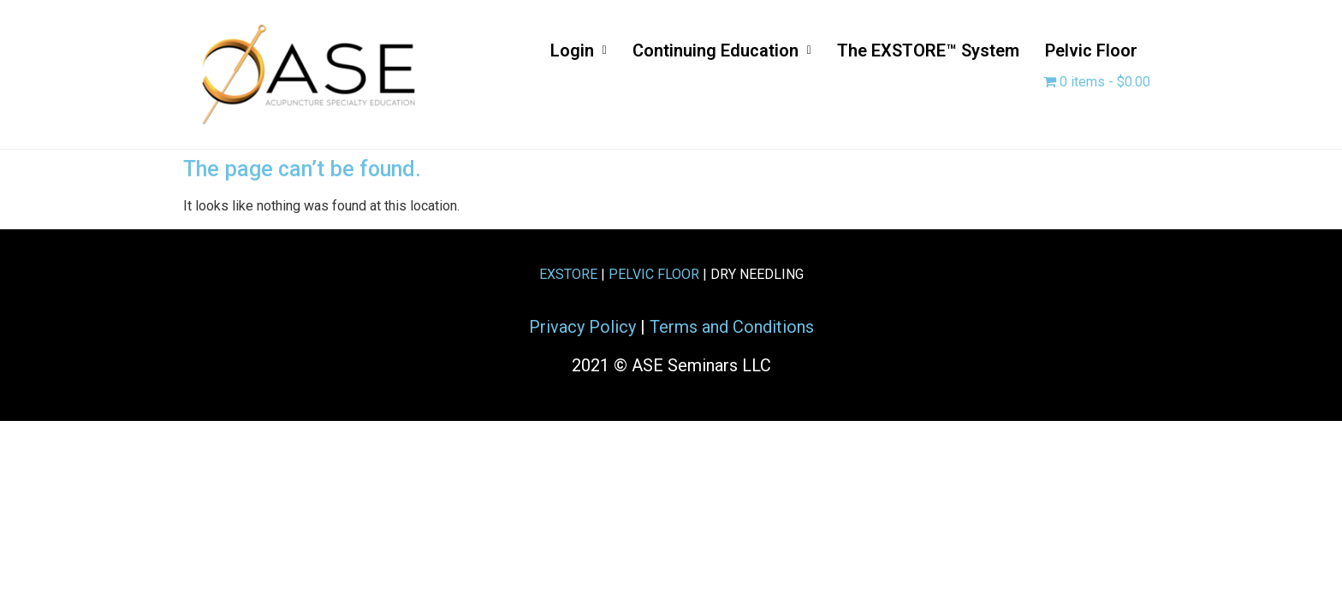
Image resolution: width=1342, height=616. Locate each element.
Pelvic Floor (1091, 50)
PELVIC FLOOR (654, 274)
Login (578, 50)
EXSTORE (568, 274)
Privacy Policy (582, 327)
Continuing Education (721, 50)
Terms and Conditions (732, 327)
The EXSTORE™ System (928, 50)
